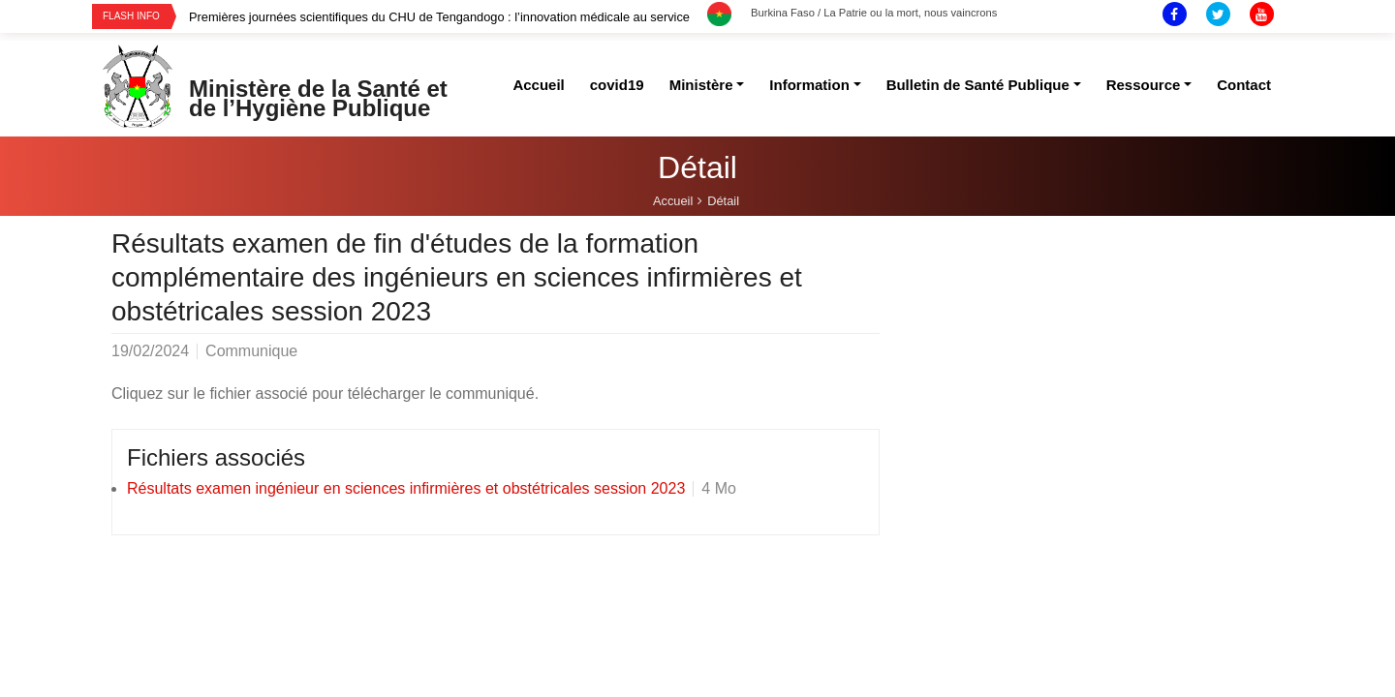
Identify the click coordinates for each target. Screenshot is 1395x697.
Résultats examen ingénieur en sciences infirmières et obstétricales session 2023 (406, 488)
